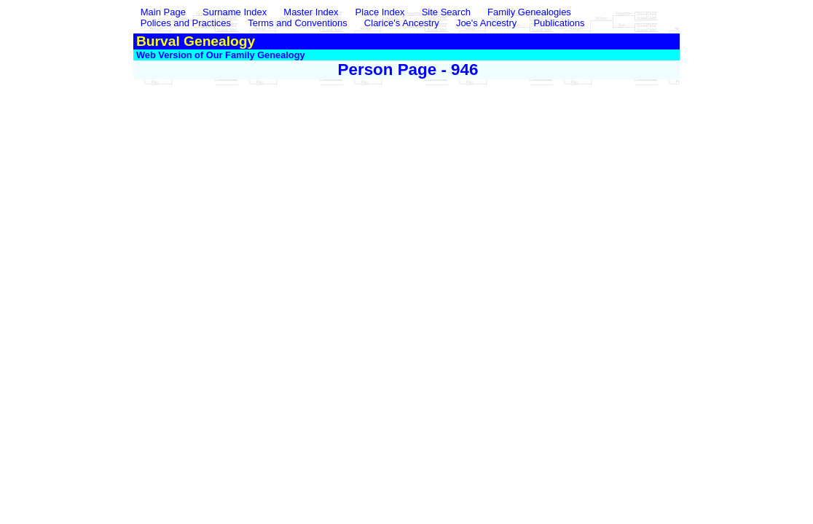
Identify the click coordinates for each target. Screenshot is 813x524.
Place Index (380, 12)
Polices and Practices (186, 22)
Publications (558, 22)
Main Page (165, 12)
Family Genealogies (529, 12)
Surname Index (235, 12)
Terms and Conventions (297, 22)
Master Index (310, 12)
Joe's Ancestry (486, 22)
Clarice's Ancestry (401, 22)
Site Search (446, 12)
